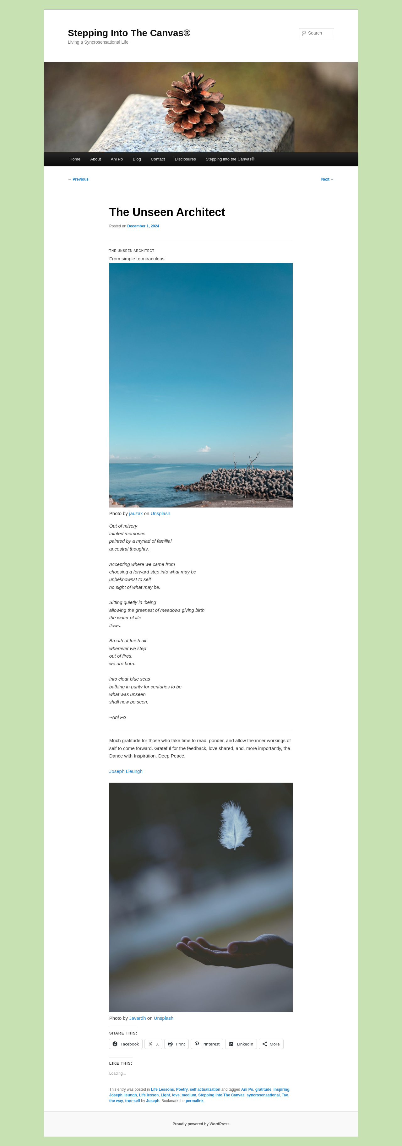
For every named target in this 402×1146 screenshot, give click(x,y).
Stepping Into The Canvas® (129, 33)
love (176, 1095)
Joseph (152, 1101)
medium (189, 1095)
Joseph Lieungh (126, 771)
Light (165, 1095)
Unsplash (161, 513)
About (95, 159)
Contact (158, 159)
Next (327, 179)
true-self (132, 1101)
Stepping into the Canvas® (230, 159)
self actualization (205, 1089)
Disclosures (185, 159)
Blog (137, 159)
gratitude (263, 1089)
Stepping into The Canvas (221, 1095)
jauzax (136, 513)
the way (116, 1101)
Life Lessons (162, 1089)
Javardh (137, 1018)
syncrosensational (263, 1095)
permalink (195, 1101)
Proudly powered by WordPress (200, 1124)
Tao (285, 1095)
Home (74, 159)
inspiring (282, 1089)
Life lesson (149, 1095)
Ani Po (117, 159)
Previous (78, 179)
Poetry (182, 1089)
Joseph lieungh (123, 1095)
